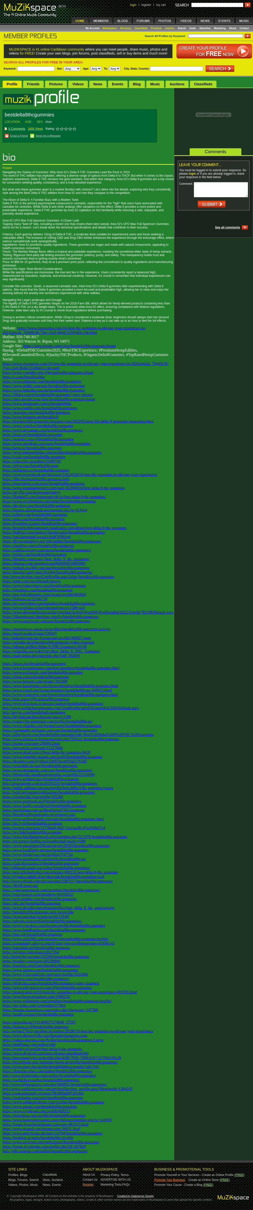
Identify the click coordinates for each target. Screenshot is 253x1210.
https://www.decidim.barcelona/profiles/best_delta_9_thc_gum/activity (58, 908)
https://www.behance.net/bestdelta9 (30, 417)
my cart (161, 5)
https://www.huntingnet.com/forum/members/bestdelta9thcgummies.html (60, 686)
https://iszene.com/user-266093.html (31, 743)
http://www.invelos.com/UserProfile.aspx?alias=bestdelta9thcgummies (58, 577)
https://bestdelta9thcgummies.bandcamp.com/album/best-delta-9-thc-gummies (64, 528)
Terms (125, 1175)
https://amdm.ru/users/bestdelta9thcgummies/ (38, 1014)
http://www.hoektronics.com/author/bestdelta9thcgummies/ (49, 1075)
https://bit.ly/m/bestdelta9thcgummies (32, 823)
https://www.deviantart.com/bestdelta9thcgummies (42, 430)
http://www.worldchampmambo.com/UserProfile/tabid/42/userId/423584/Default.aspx (70, 708)
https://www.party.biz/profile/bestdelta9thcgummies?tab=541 (50, 1066)
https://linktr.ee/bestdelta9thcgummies (32, 434)
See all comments (227, 227)
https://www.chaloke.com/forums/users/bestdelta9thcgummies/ (52, 726)
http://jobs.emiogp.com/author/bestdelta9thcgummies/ (45, 1151)
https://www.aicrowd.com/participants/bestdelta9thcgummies (50, 1142)
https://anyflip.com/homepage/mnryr (31, 492)
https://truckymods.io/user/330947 (29, 633)
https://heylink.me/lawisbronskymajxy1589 (36, 717)
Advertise (205, 28)
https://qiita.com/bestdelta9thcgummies (33, 519)
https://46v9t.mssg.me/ (20, 885)
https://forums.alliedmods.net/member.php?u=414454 (44, 510)
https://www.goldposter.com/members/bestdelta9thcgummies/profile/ (57, 1001)
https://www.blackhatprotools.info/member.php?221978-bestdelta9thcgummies (64, 837)
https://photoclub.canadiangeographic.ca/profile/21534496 (48, 774)
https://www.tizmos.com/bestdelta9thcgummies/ (40, 970)
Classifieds (141, 28)
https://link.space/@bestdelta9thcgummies (35, 699)
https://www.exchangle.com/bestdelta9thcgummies (42, 672)
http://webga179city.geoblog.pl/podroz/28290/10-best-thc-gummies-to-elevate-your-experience (77, 1031)
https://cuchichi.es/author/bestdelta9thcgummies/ (41, 1080)
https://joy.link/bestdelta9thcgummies (32, 832)
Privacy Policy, (110, 1175)
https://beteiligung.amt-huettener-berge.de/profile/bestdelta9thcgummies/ (60, 1062)
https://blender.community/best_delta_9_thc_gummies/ (45, 559)
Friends (33, 84)
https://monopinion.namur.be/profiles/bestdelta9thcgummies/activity (56, 629)
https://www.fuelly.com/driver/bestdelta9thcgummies (44, 805)
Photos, (24, 1185)
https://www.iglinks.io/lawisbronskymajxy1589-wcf (43, 608)
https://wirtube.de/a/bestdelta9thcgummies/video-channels (48, 642)
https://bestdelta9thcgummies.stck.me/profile (38, 912)
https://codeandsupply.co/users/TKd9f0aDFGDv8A (43, 1093)
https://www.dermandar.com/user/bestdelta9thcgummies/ (47, 770)
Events (117, 84)
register (146, 5)
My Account (93, 28)
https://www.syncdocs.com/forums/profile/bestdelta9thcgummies (53, 925)
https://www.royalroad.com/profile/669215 (36, 1111)
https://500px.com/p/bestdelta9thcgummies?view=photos (47, 394)
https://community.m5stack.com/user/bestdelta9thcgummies (49, 730)
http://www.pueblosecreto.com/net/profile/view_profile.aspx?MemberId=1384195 (67, 1089)
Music (155, 84)
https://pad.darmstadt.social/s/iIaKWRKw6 (36, 537)
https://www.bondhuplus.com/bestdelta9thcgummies (43, 930)
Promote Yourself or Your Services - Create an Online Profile (194, 1175)
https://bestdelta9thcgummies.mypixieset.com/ (39, 814)
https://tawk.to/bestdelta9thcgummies (32, 448)
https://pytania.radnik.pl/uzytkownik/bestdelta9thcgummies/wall (53, 877)
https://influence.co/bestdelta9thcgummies (35, 470)
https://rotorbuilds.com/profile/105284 (32, 797)
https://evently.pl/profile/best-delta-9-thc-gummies (42, 1049)
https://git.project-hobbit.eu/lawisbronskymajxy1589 (44, 841)
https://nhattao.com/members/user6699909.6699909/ (44, 563)
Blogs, (12, 1180)
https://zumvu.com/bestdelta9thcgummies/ (36, 979)
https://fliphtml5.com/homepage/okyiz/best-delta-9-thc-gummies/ (54, 497)
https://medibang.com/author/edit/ (29, 1044)
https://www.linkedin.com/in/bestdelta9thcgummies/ (43, 390)
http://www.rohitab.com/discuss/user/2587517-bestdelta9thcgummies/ (57, 881)
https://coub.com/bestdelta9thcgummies (33, 457)
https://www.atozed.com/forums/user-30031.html (41, 1129)
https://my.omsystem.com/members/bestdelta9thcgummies (48, 603)
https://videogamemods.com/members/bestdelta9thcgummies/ (51, 890)
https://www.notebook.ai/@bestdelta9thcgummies (41, 801)
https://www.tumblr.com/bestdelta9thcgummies (39, 408)
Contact (244, 28)
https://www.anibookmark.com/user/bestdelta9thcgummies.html (53, 819)
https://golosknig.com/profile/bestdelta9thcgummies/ (44, 1115)
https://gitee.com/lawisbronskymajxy (31, 581)
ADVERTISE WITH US (116, 1179)
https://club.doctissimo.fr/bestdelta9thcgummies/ (40, 863)
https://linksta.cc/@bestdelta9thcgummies (35, 1026)
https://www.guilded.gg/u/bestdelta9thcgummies (40, 779)
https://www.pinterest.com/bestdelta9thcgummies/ (42, 381)
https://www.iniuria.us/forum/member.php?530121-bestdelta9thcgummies (60, 739)
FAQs (126, 1184)
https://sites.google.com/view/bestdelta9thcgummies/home (69, 346)
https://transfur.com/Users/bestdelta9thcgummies (41, 965)
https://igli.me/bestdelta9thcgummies (31, 903)
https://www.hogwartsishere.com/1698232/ (36, 996)
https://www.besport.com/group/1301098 (34, 681)
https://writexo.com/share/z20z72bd (30, 952)
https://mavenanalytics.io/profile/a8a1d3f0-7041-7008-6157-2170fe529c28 (61, 1058)
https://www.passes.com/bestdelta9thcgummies (39, 1106)
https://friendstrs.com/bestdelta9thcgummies (37, 590)
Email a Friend (19, 135)
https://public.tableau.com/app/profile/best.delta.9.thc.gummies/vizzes (57, 788)
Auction (169, 28)
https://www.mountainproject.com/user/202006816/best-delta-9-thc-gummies (63, 488)
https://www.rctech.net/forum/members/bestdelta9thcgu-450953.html (57, 690)
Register (88, 1184)
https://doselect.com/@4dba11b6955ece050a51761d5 (44, 761)
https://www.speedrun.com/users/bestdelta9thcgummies (46, 443)
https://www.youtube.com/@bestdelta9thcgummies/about (47, 372)
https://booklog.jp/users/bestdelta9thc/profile (37, 1138)
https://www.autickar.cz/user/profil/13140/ (35, 916)
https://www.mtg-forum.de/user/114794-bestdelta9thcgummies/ (52, 1133)
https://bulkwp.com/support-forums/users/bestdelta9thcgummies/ (53, 532)
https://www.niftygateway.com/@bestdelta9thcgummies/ (47, 988)
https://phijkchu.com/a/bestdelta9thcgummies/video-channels (50, 983)
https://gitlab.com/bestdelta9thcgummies (34, 554)
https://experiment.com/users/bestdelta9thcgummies (43, 483)
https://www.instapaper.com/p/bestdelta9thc (37, 403)
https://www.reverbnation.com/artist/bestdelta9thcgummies (49, 501)
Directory (125, 28)
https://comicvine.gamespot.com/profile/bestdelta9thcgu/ (47, 721)
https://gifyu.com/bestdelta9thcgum (30, 466)
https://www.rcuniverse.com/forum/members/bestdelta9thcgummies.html (60, 694)
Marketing (220, 28)
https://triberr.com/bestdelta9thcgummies (34, 514)
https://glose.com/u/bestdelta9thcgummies (35, 677)
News (97, 84)
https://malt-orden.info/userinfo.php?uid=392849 (41, 655)
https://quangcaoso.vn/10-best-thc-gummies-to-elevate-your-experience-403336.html (69, 992)
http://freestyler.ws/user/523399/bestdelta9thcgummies (45, 956)
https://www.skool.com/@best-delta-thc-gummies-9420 (46, 752)
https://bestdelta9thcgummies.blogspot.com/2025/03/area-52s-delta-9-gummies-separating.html (78, 421)
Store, (47, 1180)
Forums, (23, 1180)
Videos (78, 84)
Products (156, 28)
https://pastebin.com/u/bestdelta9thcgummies (38, 545)
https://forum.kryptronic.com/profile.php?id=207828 (44, 1146)
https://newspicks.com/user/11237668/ (32, 748)
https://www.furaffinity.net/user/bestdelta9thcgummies (45, 850)
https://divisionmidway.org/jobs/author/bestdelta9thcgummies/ (51, 541)
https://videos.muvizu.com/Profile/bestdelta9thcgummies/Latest (52, 1040)
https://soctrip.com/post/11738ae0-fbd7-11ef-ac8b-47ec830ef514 (53, 828)
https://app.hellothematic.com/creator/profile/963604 (44, 594)
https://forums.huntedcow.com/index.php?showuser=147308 (50, 1010)
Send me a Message (48, 135)
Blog (137, 84)
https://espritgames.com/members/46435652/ (38, 894)
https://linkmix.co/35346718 (24, 599)
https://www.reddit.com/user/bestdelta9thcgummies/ (43, 386)
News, (47, 1185)
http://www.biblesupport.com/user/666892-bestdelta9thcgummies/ (54, 1084)
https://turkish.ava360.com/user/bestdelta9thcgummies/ (46, 568)
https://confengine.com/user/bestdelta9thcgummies (42, 1098)
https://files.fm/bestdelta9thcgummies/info (36, 479)
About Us (89, 1174)
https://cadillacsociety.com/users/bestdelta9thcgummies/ (46, 550)
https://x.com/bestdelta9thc (23, 377)
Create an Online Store (203, 1180)
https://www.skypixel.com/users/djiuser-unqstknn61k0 (45, 1053)
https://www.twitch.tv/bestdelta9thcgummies (37, 426)
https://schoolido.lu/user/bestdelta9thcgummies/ (40, 765)
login (133, 5)
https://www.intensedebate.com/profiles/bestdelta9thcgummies (52, 452)
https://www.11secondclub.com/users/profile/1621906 (45, 974)
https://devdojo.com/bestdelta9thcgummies (36, 505)
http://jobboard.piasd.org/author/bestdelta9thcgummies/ (46, 868)
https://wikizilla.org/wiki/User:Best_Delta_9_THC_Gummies (51, 651)
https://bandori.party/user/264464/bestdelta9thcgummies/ (47, 572)
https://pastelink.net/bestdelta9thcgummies (36, 948)
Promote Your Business (169, 1180)
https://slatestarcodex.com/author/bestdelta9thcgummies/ (47, 1071)
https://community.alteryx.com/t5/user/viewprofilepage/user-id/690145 (58, 943)
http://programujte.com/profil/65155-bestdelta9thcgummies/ (49, 783)
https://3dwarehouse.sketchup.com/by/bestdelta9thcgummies (50, 616)
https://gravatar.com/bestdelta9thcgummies (36, 412)
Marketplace (110, 28)
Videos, (13, 1185)
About (232, 28)
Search (182, 28)
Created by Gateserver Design (135, 1195)
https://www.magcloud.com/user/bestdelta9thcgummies (46, 621)
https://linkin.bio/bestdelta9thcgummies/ (34, 663)
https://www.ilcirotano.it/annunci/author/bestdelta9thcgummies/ (52, 703)
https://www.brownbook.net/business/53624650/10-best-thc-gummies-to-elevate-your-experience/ (79, 474)
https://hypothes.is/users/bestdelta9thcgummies (39, 523)
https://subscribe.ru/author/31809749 (31, 461)
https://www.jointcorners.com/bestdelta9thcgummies (44, 585)
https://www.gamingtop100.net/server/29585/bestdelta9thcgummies (56, 845)
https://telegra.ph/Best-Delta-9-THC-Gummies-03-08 (44, 647)
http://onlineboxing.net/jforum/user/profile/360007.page (46, 638)
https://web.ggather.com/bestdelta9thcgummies (39, 899)
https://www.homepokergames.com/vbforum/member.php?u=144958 (57, 1120)
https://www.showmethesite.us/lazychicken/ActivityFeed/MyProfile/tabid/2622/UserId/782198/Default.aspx (88, 612)
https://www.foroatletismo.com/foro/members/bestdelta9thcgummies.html (60, 668)
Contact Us (90, 1179)
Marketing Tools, (111, 1184)
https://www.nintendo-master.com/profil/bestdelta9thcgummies (52, 757)
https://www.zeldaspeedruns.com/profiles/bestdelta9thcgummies (53, 1102)
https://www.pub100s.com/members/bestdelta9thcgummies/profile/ (55, 939)
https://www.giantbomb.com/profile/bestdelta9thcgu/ (44, 859)
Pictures (56, 84)
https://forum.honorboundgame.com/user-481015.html (45, 1124)
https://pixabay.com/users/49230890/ (31, 961)
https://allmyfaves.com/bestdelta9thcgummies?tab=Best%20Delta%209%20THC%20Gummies (78, 734)
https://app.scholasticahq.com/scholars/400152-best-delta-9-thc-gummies (60, 872)
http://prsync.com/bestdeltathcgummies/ (34, 712)
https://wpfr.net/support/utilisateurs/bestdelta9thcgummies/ (48, 792)
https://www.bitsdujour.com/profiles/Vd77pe (37, 854)
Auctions (177, 84)
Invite (192, 28)
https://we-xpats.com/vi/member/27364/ (34, 1005)
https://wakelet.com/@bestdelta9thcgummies (38, 439)
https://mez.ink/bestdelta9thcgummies (32, 934)
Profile (12, 84)
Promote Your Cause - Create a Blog (178, 1185)
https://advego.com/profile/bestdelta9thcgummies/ (42, 921)
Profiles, (13, 1175)
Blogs (23, 1175)
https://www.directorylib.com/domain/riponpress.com (44, 1035)
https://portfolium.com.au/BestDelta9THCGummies (43, 810)
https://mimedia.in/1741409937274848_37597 (39, 1022)
